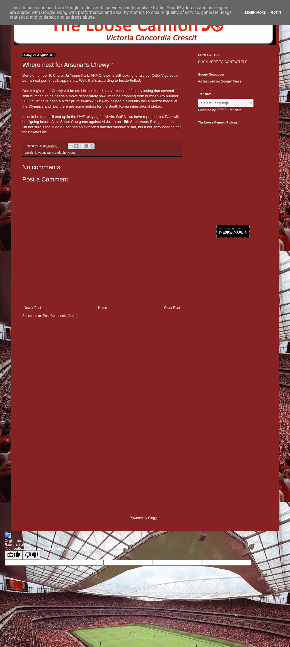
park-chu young (65, 152)
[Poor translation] (31, 555)
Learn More (255, 12)
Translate (229, 110)
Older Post (172, 308)
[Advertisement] (233, 279)
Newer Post (32, 308)
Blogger (154, 518)
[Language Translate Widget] (225, 103)
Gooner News (231, 81)
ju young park (44, 152)
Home (102, 308)
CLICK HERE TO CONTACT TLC (223, 62)
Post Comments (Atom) (60, 316)
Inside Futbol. (130, 80)
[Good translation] (14, 555)
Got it (276, 12)
